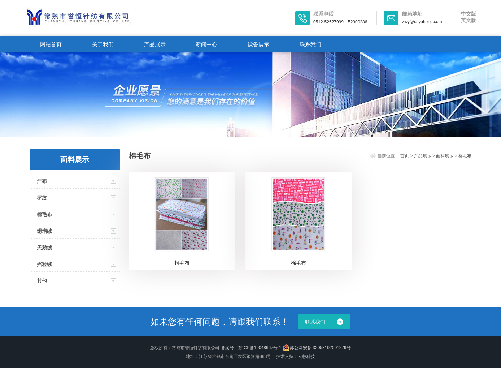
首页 (404, 155)
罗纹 (42, 198)
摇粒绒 (44, 264)
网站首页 (51, 44)
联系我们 (310, 44)
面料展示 (444, 155)
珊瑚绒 (44, 231)
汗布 (42, 181)
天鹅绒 (44, 248)
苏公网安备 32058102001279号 (317, 347)
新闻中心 (206, 44)
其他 (42, 281)
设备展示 (258, 44)
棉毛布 (44, 214)
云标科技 (306, 356)
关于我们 (103, 44)
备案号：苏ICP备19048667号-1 (251, 347)
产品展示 (155, 44)
